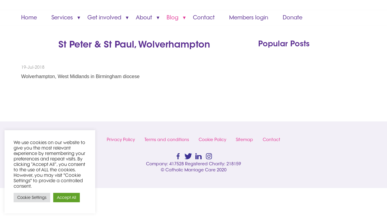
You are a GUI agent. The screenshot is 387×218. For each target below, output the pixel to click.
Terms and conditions (167, 139)
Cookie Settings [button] (32, 197)
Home (29, 17)
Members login (248, 17)
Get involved (104, 17)
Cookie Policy (212, 139)
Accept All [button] (66, 197)
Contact (204, 17)
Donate (292, 17)
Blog (172, 17)
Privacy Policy (121, 139)
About (144, 17)
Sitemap (244, 139)
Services (62, 17)
